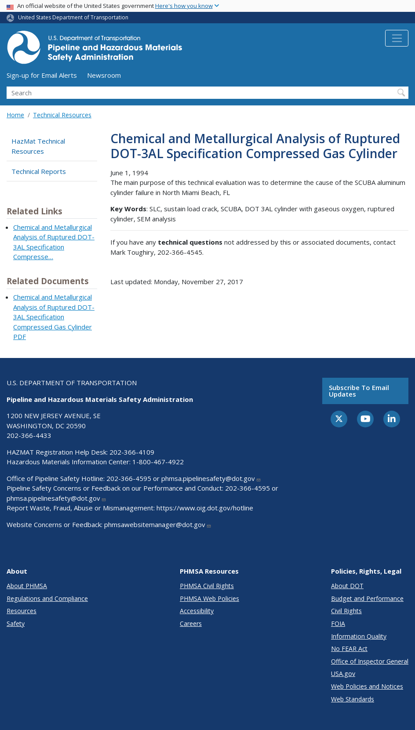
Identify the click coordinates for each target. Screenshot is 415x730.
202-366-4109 (131, 452)
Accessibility (197, 611)
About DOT (347, 586)
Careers (191, 623)
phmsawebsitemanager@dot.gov (157, 524)
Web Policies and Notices (367, 686)
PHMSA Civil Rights (207, 586)
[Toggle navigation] (396, 38)
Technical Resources (62, 115)
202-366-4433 (29, 435)
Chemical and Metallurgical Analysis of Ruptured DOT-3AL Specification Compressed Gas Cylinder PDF (54, 317)
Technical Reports (38, 171)
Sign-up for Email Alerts (42, 75)
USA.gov (343, 673)
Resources (21, 611)
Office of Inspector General (369, 661)
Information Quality (358, 636)
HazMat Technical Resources (38, 146)
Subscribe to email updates (359, 390)
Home (15, 115)
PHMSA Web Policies (209, 598)
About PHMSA (27, 586)
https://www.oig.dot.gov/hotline (205, 507)
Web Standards (352, 699)
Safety (16, 623)
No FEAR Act (349, 648)
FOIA (338, 623)
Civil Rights (346, 611)
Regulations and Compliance (47, 598)
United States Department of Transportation (73, 17)
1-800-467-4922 (158, 461)
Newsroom (104, 75)
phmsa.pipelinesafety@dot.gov (211, 478)
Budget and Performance (367, 598)
